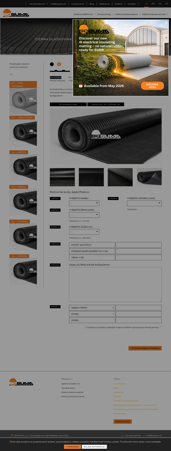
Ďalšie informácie (94, 446)
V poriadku (72, 446)
